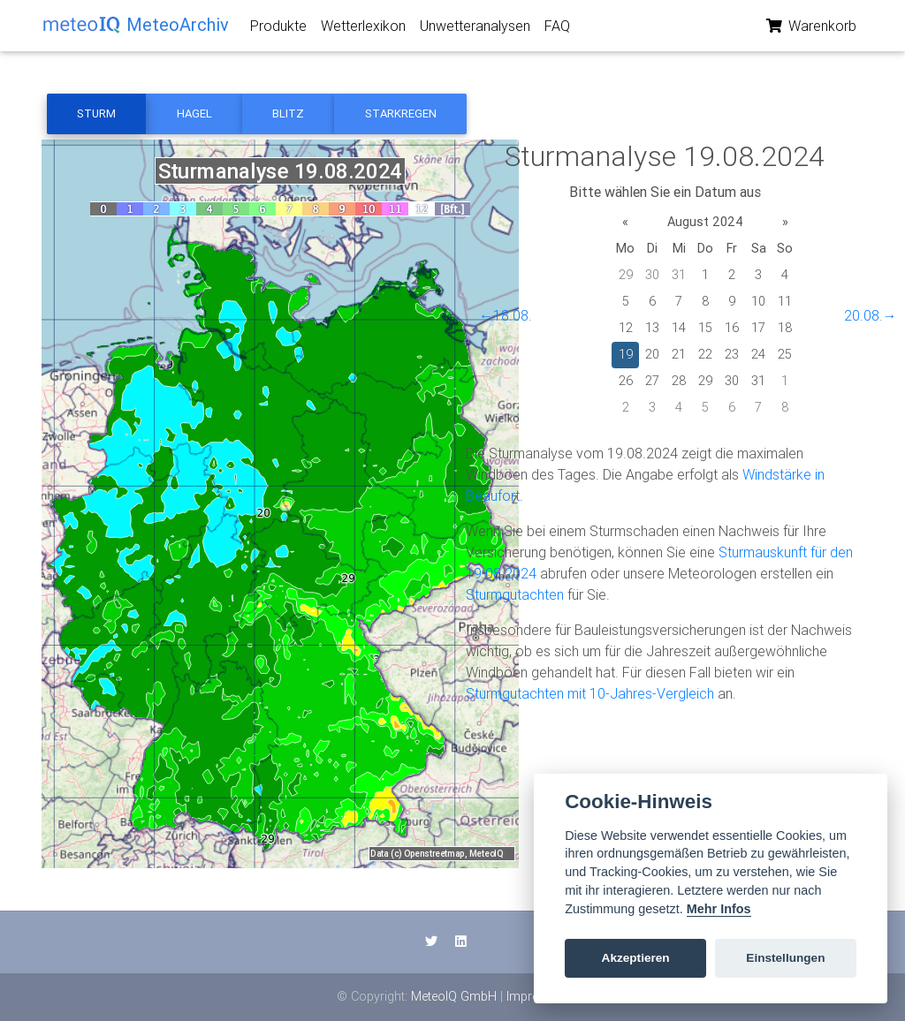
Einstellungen (785, 957)
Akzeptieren (636, 957)
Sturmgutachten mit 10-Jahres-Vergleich (590, 693)
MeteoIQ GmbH (454, 996)
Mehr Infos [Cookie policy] (719, 909)
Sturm (96, 113)
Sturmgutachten (515, 594)
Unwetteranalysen (475, 29)
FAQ (557, 29)
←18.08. (505, 315)
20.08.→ (870, 315)
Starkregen (401, 113)
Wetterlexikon (363, 29)
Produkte (278, 29)
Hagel (194, 113)
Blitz (288, 113)
